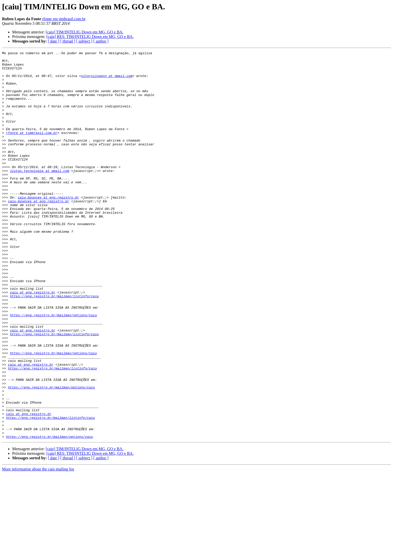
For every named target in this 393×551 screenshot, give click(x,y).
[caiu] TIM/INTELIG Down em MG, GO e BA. (84, 32)
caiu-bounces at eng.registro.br (48, 227)
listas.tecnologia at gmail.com (39, 195)
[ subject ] (84, 41)
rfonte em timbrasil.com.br (64, 19)
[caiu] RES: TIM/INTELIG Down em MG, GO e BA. (90, 36)
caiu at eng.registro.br (32, 341)
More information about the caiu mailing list (38, 546)
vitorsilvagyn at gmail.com (106, 81)
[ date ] (53, 41)
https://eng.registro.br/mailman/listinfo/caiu (54, 345)
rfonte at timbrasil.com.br (31, 149)
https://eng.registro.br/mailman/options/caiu (53, 368)
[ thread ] (67, 41)
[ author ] (101, 41)
